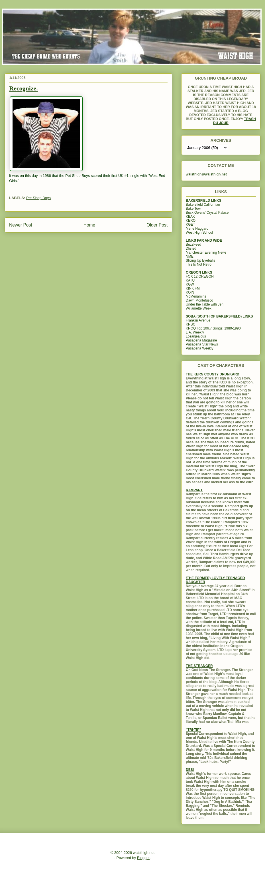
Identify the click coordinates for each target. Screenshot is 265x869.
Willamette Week (198, 308)
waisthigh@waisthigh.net (206, 174)
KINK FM (193, 288)
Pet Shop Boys (38, 198)
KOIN (190, 292)
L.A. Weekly (195, 332)
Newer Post (20, 225)
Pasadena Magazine (201, 340)
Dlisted (191, 248)
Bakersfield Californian (203, 205)
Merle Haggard (197, 229)
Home (89, 225)
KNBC (190, 324)
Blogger (143, 858)
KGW (190, 284)
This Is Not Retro (198, 264)
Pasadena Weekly (199, 348)
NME (189, 256)
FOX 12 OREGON (200, 276)
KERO (190, 221)
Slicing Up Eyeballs (200, 260)
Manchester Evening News (206, 252)
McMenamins (196, 296)
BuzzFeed (193, 244)
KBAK (190, 217)
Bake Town (194, 209)
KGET (190, 225)
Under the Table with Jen (204, 304)
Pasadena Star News (202, 344)
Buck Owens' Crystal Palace (207, 213)
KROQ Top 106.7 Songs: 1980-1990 (213, 328)
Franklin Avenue (198, 320)
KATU (190, 280)
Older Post (157, 225)
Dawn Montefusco (199, 300)
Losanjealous (196, 336)
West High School (199, 233)
